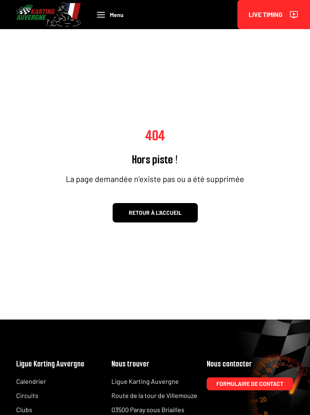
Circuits (27, 395)
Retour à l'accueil (155, 212)
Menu (110, 14)
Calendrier (31, 381)
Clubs (24, 409)
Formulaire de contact (249, 383)
